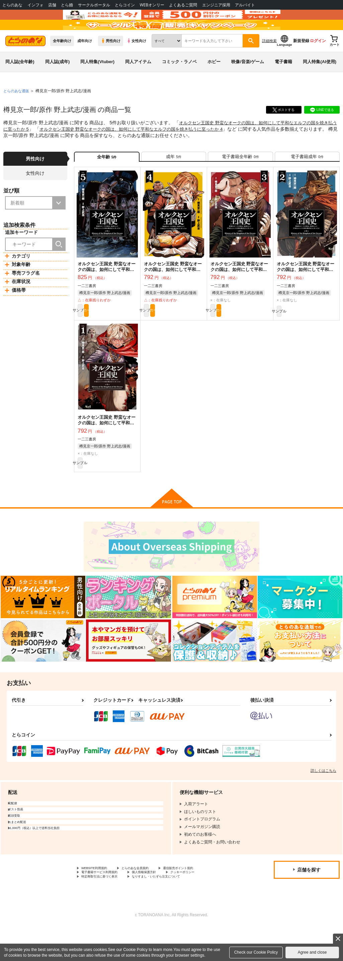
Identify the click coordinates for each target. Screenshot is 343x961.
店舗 (52, 5)
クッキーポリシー (206, 904)
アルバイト (245, 5)
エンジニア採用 (216, 5)
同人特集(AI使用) (319, 81)
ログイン (318, 60)
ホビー (214, 81)
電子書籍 (283, 81)
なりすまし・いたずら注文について (176, 910)
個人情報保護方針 (160, 904)
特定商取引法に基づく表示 (105, 910)
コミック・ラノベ (179, 81)
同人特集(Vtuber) (97, 81)
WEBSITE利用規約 (98, 898)
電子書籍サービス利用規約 (105, 904)
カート (122, 335)
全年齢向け (62, 60)
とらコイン (125, 5)
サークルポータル (94, 5)
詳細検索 (269, 60)
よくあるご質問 (183, 5)
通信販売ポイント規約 (200, 898)
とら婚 (67, 5)
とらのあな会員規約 (148, 898)
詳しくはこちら (323, 800)
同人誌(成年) (57, 81)
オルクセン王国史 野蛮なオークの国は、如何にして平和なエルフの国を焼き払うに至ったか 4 (149, 148)
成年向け (84, 60)
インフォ (35, 5)
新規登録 (301, 60)
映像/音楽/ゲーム (247, 81)
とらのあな (12, 5)
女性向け (136, 60)
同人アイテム (138, 81)
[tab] (173, 178)
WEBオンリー (152, 5)
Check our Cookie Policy (256, 952)
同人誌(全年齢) (19, 81)
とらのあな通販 (17, 110)
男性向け (110, 60)
